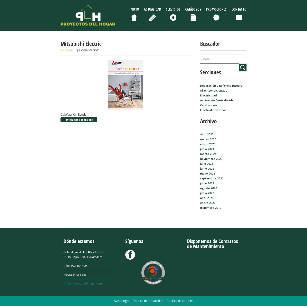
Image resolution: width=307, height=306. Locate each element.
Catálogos (193, 9)
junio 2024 (207, 149)
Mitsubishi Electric (80, 43)
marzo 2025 (208, 139)
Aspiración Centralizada (217, 100)
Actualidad (152, 9)
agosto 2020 (208, 188)
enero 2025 (207, 144)
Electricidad (208, 95)
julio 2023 (206, 164)
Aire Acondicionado (213, 90)
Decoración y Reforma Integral (221, 85)
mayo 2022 (207, 173)
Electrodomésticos (213, 110)
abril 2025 (206, 134)
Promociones (216, 9)
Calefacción (208, 105)
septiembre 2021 (211, 178)
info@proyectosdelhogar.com (82, 283)
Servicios (173, 9)
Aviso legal (122, 301)
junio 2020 (207, 193)
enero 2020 (207, 203)
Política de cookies (180, 301)
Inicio (134, 9)
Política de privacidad (148, 301)
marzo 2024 (208, 154)
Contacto (239, 9)
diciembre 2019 (210, 208)
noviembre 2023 (211, 159)
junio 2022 (207, 168)
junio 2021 (207, 183)
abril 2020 (206, 198)
